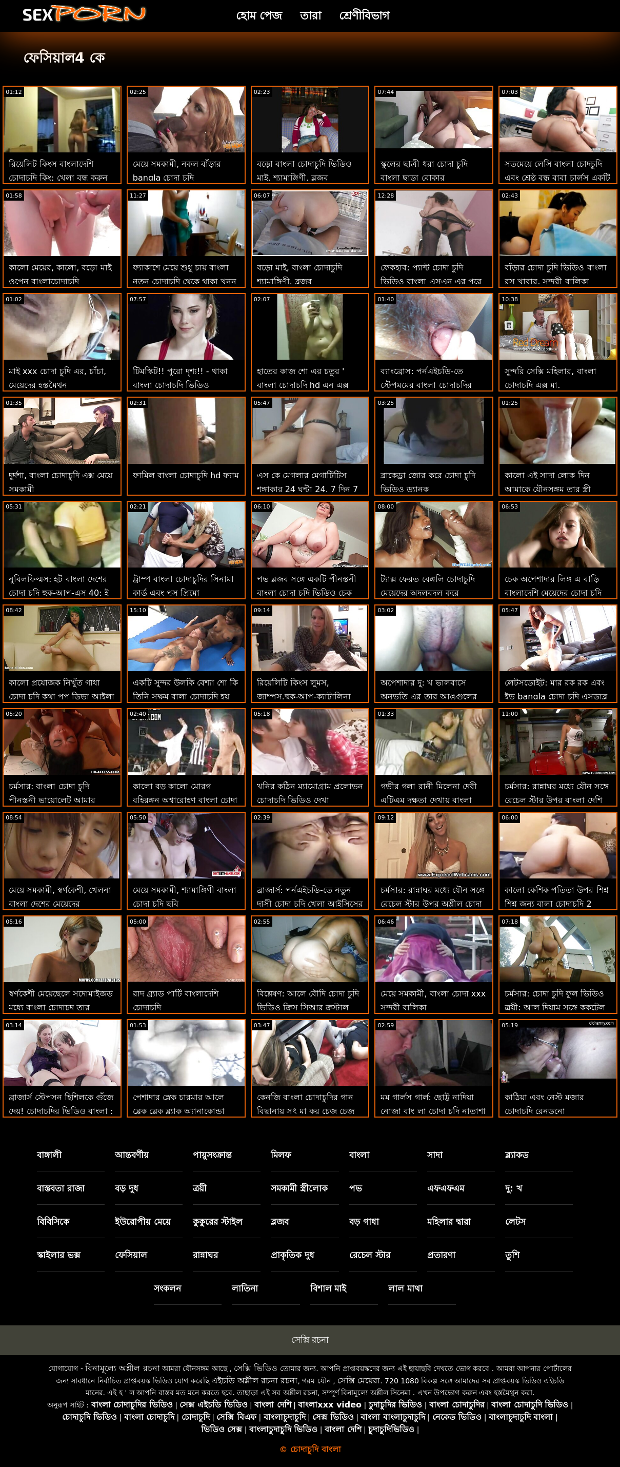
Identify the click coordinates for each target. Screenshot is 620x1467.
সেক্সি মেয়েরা (358, 1380)
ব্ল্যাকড (517, 1155)
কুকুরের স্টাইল (218, 1222)
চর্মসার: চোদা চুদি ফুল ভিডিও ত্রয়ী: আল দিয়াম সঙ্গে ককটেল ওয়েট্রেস (555, 1007)
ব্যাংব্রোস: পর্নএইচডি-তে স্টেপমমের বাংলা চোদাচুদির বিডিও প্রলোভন (426, 385)
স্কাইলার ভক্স (58, 1255)
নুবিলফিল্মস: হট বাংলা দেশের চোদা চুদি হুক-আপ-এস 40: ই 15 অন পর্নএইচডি (59, 593)
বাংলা (359, 1155)
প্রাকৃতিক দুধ (292, 1255)
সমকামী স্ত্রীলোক (299, 1188)
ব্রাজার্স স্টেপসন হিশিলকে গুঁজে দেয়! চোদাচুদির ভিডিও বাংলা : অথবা (61, 1111)
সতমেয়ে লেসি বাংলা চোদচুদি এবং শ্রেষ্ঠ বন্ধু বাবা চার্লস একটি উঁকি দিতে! (557, 178)
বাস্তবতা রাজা (61, 1188)
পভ (355, 1188)
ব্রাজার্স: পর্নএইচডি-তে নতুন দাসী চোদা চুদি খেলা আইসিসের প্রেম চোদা (310, 904)
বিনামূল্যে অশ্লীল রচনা (122, 1368)
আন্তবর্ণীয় (132, 1155)
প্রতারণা (441, 1255)
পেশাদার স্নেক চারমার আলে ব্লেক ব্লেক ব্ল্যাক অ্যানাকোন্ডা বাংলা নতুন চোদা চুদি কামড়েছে (185, 1111)
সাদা (435, 1155)
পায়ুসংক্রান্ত (212, 1155)
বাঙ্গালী (49, 1155)
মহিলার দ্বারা (449, 1222)
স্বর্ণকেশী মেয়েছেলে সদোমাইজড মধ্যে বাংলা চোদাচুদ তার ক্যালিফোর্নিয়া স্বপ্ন (61, 1007)
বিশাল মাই (328, 1288)
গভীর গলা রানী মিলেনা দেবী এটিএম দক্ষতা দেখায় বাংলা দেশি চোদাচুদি (428, 800)
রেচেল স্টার (369, 1255)
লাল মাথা (405, 1288)
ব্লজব (280, 1222)
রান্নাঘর (205, 1255)
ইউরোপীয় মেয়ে (143, 1222)
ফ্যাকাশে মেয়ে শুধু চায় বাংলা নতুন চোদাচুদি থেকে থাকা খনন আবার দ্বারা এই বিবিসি (184, 281)
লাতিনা (245, 1288)
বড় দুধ (126, 1188)
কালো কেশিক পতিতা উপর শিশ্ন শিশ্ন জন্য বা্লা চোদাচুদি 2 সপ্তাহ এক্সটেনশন (556, 904)
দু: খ (513, 1188)
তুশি (512, 1255)
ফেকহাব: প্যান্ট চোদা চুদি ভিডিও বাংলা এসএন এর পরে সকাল (431, 281)
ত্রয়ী (200, 1188)
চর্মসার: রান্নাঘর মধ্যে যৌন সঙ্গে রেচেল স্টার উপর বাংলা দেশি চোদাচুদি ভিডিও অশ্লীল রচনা (557, 800)
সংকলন (167, 1288)
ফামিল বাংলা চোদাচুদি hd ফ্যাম (186, 475)
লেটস (515, 1222)
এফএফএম (445, 1188)
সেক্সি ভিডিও (255, 1368)
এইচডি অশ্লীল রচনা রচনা (254, 1380)
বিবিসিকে (53, 1222)
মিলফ (281, 1155)
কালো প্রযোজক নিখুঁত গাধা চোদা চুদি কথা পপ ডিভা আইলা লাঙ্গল (61, 696)
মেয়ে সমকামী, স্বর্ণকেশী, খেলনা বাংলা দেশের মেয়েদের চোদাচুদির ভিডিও (60, 904)
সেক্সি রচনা (310, 1340)
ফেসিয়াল (131, 1255)
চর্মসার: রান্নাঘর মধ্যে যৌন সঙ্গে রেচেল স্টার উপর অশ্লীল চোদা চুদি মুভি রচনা (433, 904)
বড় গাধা (364, 1222)
